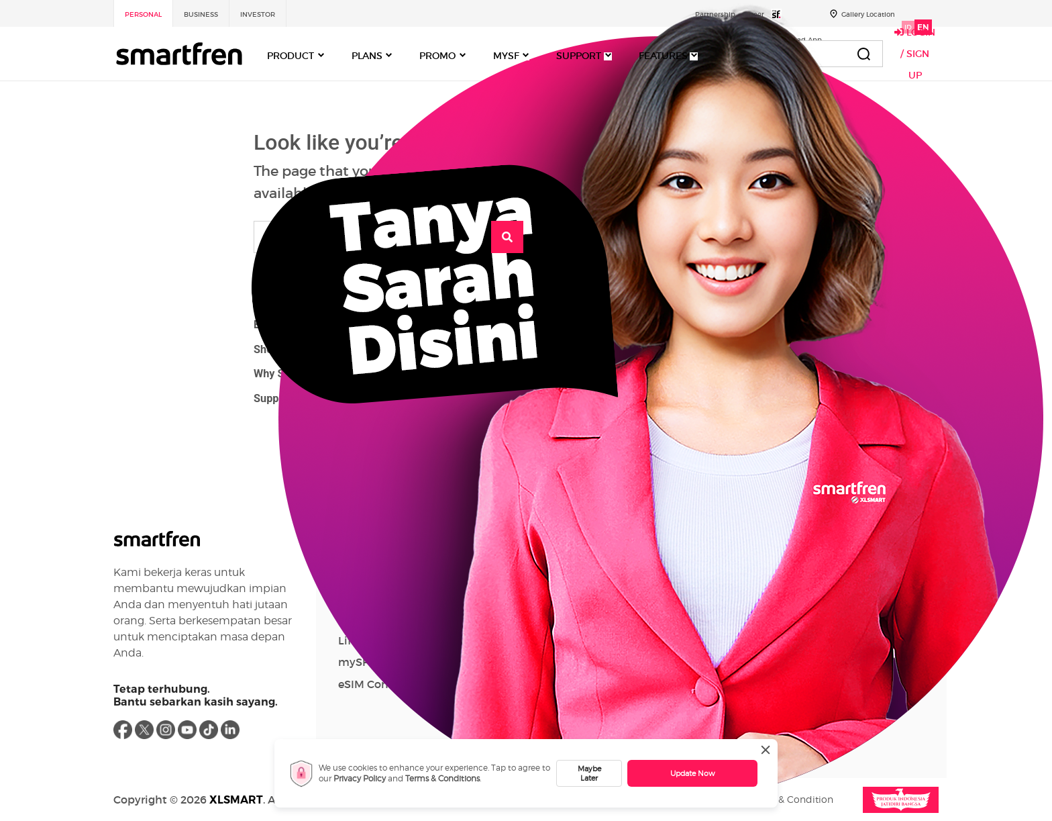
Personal (143, 14)
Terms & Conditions (442, 778)
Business (201, 14)
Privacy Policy (359, 778)
